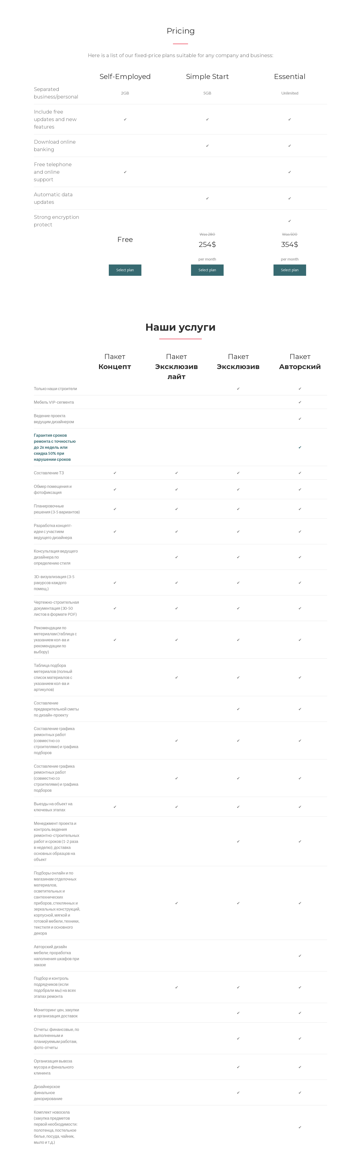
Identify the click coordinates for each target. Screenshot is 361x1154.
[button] (125, 270)
